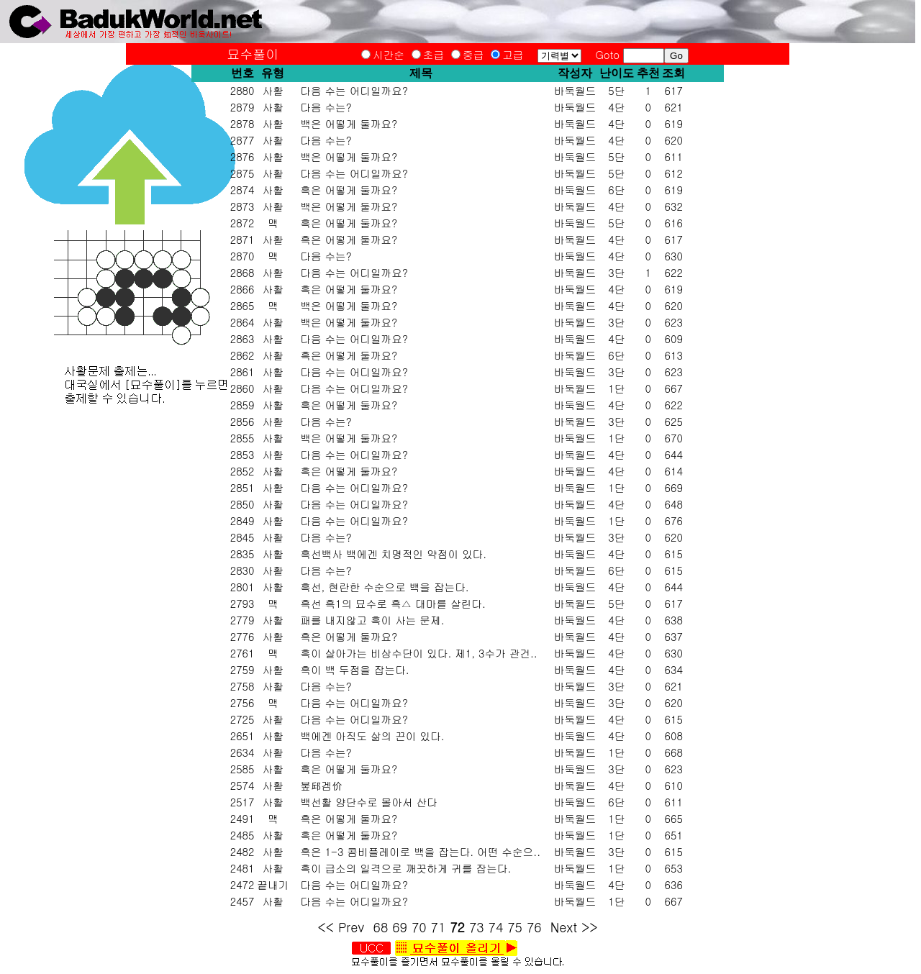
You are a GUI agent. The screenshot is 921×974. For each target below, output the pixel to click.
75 (514, 927)
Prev (351, 927)
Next (563, 927)
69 (399, 927)
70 (419, 927)
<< (325, 927)
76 (534, 927)
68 (381, 927)
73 (476, 927)
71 (438, 927)
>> (589, 927)
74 (496, 927)
